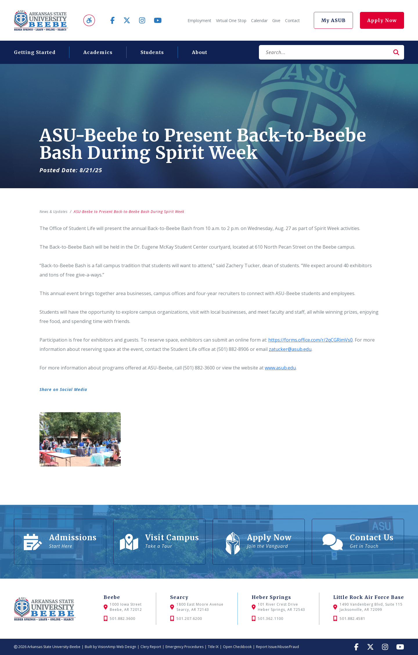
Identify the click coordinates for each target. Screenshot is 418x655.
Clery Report (150, 646)
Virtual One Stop (231, 20)
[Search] (324, 52)
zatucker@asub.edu (290, 349)
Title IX (213, 646)
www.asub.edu (280, 368)
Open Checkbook (237, 646)
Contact (292, 20)
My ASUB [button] (333, 20)
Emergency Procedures (184, 646)
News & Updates (54, 211)
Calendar (259, 20)
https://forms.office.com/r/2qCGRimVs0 (310, 340)
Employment (199, 20)
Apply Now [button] (382, 20)
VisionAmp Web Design (117, 646)
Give (276, 20)
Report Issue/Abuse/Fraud (277, 646)
